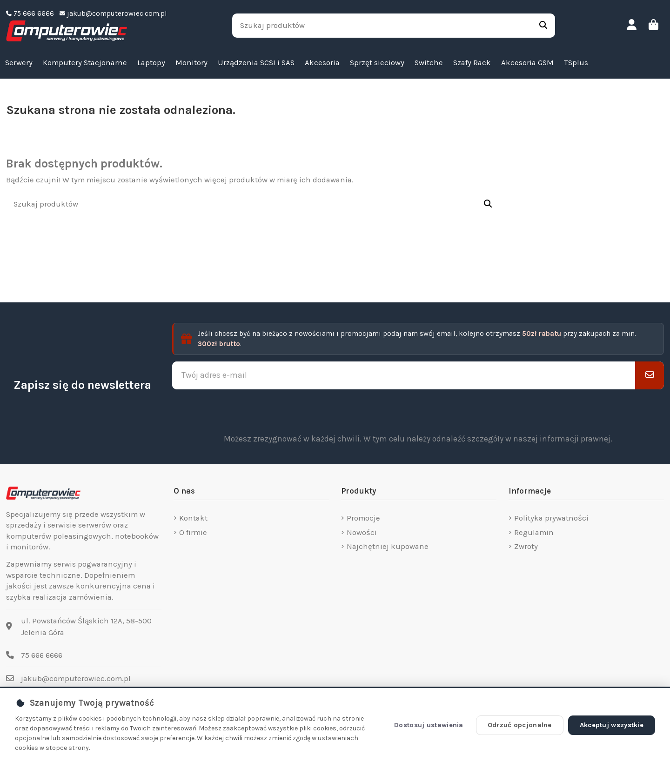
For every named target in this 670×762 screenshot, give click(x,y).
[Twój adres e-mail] (404, 375)
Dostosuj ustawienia (428, 725)
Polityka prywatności (551, 518)
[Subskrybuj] (649, 375)
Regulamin (534, 532)
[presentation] (418, 411)
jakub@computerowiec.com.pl (76, 678)
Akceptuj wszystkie (611, 725)
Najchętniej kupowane (388, 546)
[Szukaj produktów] (543, 25)
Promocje (363, 518)
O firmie (193, 532)
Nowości (362, 532)
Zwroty (526, 546)
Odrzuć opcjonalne (520, 725)
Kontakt (193, 518)
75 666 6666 (41, 655)
